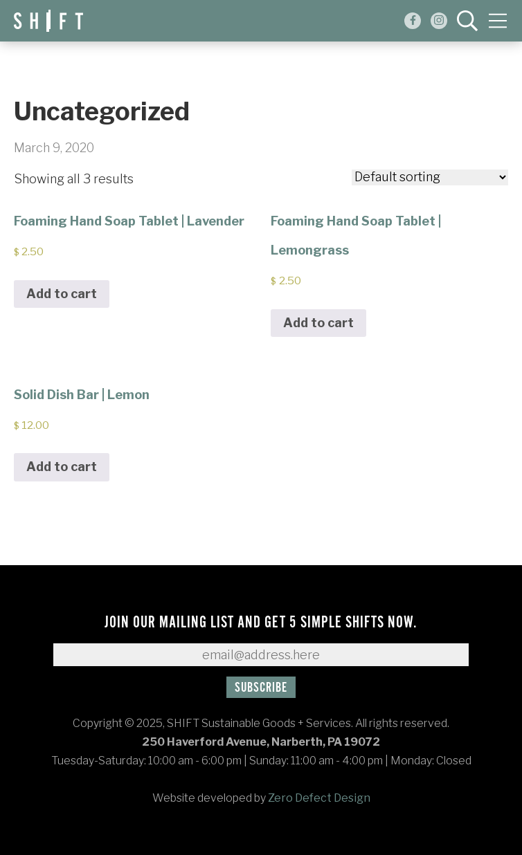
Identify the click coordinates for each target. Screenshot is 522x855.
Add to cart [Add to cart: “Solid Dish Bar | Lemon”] (61, 466)
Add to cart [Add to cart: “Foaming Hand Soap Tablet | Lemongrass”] (318, 322)
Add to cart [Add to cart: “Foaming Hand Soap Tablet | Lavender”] (61, 293)
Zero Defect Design (319, 798)
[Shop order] (430, 177)
